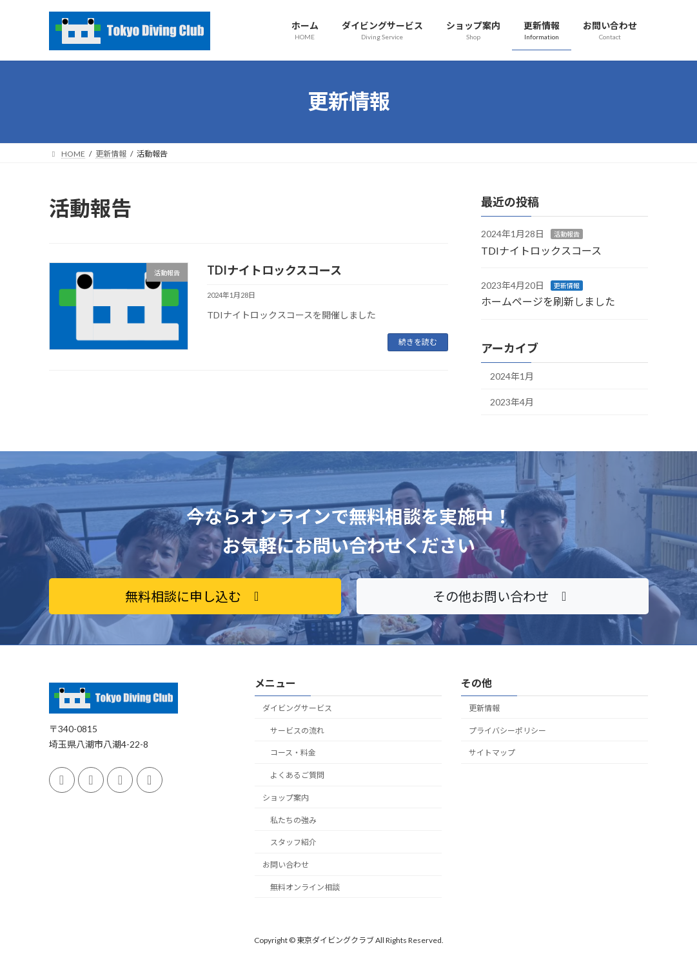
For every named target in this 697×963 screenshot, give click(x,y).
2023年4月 (512, 401)
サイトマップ (492, 752)
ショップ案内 (285, 797)
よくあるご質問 (297, 775)
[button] (195, 596)
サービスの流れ (297, 730)
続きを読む (417, 342)
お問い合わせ (285, 865)
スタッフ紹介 (293, 842)
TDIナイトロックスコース (274, 270)
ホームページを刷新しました (548, 301)
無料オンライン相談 (305, 887)
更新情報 (567, 285)
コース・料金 (293, 752)
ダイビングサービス (297, 708)
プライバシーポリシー (507, 730)
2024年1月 (512, 375)
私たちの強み (293, 819)
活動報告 (567, 234)
